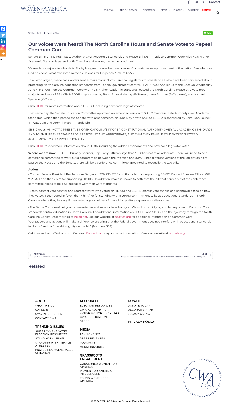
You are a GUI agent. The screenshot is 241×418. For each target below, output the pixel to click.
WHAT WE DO (45, 305)
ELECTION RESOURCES (96, 305)
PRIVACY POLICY (141, 322)
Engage (179, 10)
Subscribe (193, 10)
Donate (206, 10)
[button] (217, 12)
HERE (40, 106)
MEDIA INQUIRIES (92, 347)
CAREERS (42, 309)
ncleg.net (80, 217)
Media (165, 10)
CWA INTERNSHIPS (48, 314)
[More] (3, 53)
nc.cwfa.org (123, 217)
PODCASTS (87, 342)
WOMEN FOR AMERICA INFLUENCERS (96, 372)
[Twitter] (3, 35)
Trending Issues (129, 10)
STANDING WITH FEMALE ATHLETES (53, 344)
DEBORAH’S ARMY (141, 309)
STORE (84, 321)
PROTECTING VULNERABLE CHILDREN (54, 351)
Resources (150, 10)
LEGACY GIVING (139, 314)
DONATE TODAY (139, 305)
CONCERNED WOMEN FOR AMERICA (98, 365)
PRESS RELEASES (92, 338)
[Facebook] (3, 29)
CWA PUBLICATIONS (94, 317)
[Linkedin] (3, 41)
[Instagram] (3, 47)
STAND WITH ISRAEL (50, 338)
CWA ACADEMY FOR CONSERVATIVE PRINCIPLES (99, 311)
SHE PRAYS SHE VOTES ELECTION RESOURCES (51, 333)
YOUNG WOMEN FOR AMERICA (94, 380)
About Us (110, 10)
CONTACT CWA (46, 318)
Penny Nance (90, 334)
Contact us (93, 233)
